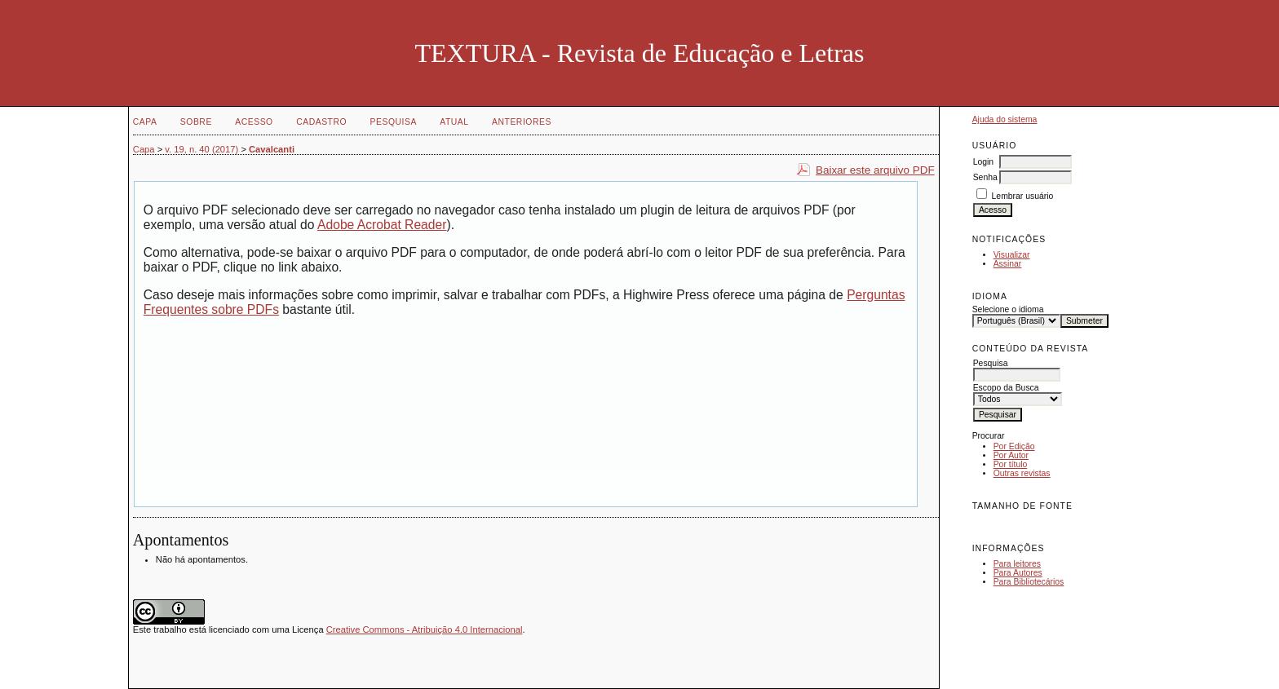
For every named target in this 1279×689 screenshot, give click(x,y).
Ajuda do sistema (1005, 119)
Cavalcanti (271, 149)
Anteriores (521, 121)
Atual (454, 121)
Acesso (253, 121)
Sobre (196, 121)
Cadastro (321, 121)
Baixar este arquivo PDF (875, 170)
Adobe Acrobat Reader (381, 225)
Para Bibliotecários (1029, 581)
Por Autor (1011, 455)
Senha (985, 177)
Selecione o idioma (1008, 309)
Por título (1011, 464)
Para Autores (1018, 572)
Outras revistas (1022, 473)
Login (983, 161)
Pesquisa (393, 121)
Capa (145, 121)
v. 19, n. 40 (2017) (201, 149)
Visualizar (1012, 254)
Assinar (1008, 263)
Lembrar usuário (1023, 196)
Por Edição (1014, 446)
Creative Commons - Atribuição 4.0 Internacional (424, 629)
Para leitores (1017, 563)
